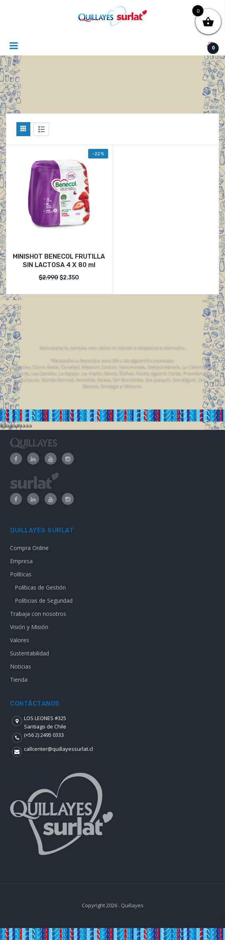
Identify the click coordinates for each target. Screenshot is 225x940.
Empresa (21, 561)
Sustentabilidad (29, 653)
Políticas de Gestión (40, 587)
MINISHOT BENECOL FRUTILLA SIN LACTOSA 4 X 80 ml (59, 261)
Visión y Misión (29, 627)
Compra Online (29, 548)
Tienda (19, 679)
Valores (19, 640)
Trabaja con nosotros (38, 613)
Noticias (20, 666)
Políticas (21, 574)
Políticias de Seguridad (44, 600)
